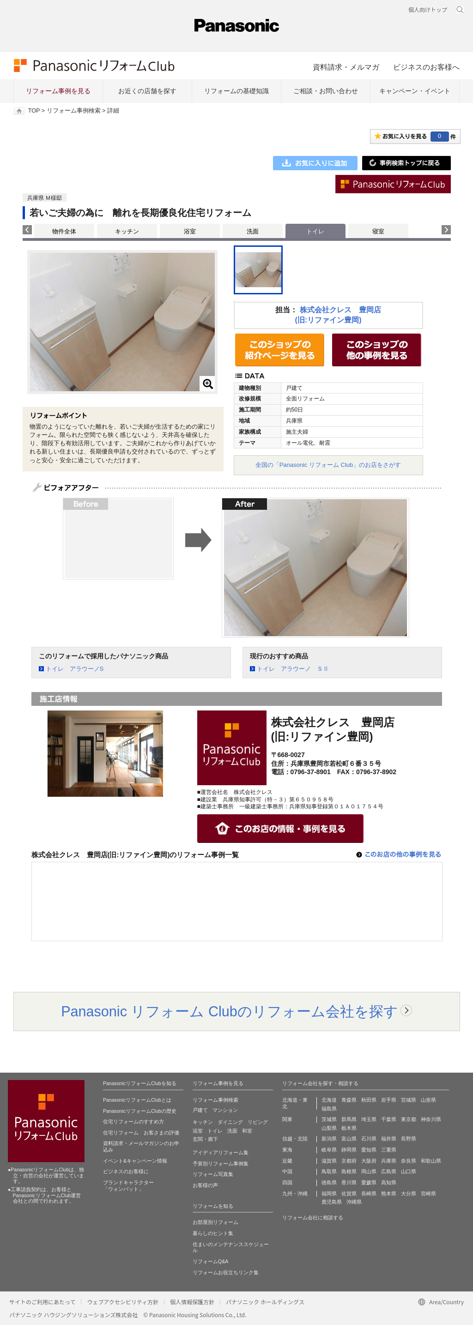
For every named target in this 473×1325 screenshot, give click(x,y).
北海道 (329, 1100)
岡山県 (368, 1171)
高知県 (388, 1182)
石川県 (368, 1138)
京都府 (349, 1161)
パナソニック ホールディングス (265, 1302)
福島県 (329, 1108)
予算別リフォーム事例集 (221, 1163)
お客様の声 (205, 1185)
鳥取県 (329, 1171)
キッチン (127, 231)
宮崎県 (428, 1193)
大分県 (408, 1193)
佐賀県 (349, 1193)
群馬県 (349, 1119)
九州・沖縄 (295, 1193)
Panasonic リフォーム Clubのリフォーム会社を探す (229, 1011)
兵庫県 (388, 1161)
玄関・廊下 (205, 1139)
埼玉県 (368, 1119)
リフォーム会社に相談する (312, 1217)
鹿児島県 (331, 1202)
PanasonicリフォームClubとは (137, 1100)
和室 (247, 1131)
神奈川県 (431, 1119)
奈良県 (408, 1161)
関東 (287, 1119)
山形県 (428, 1100)
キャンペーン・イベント (414, 91)
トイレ (215, 1131)
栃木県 (349, 1128)
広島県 (388, 1171)
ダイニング (230, 1122)
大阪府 (368, 1161)
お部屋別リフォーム (215, 1222)
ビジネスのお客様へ (426, 67)
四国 (287, 1182)
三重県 (388, 1149)
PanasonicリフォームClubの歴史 (139, 1111)
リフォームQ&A (210, 1261)
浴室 (190, 231)
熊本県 (388, 1193)
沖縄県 (354, 1202)
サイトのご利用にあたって (42, 1302)
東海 (287, 1149)
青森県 (349, 1100)
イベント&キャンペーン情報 (135, 1161)
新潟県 (329, 1138)
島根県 (349, 1171)
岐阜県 (329, 1149)
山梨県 (329, 1128)
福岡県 (329, 1193)
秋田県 (368, 1100)
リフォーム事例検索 (74, 110)
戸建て (200, 1110)
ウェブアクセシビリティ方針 (122, 1302)
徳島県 (329, 1182)
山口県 (408, 1171)
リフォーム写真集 (213, 1174)
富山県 (349, 1138)
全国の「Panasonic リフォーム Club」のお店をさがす (328, 464)
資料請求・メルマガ (346, 67)
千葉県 (388, 1119)
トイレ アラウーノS (75, 668)
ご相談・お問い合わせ (325, 91)
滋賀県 (329, 1161)
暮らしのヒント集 (213, 1233)
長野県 (408, 1138)
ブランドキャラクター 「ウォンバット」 (128, 1186)
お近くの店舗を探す (147, 91)
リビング (258, 1122)
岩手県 (388, 1100)
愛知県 (368, 1149)
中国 (287, 1171)
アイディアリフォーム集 (221, 1152)
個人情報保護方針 (192, 1302)
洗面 (253, 231)
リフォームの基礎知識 (236, 91)
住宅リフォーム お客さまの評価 (141, 1132)
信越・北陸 (295, 1138)
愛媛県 (368, 1182)
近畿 (287, 1161)
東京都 (408, 1119)
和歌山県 (431, 1161)
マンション (225, 1110)
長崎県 (368, 1193)
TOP (34, 110)
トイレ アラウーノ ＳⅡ (293, 668)
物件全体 (64, 231)
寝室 (378, 231)
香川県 (349, 1182)
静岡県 (349, 1149)
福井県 (388, 1138)
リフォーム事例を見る (58, 91)
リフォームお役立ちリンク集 (226, 1272)
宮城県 (408, 1100)
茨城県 (329, 1119)
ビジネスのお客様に (126, 1171)
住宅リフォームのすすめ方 (133, 1121)
